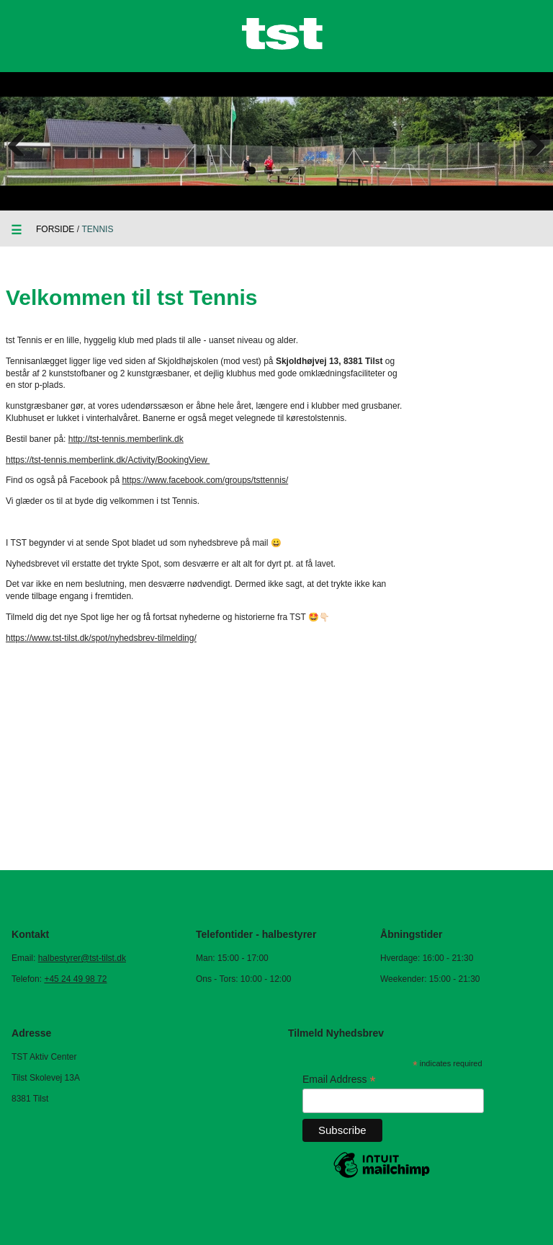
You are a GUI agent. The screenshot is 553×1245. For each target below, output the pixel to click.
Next (531, 141)
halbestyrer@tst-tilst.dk (82, 958)
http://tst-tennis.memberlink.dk (126, 439)
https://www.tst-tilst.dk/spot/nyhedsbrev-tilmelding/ (101, 638)
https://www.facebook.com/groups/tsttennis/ (205, 480)
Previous (21, 141)
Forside (55, 229)
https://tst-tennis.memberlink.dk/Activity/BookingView (108, 460)
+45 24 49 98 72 (75, 979)
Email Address (339, 1079)
